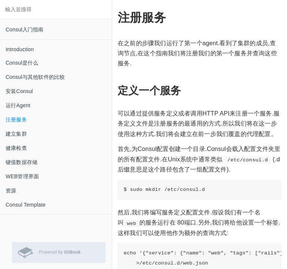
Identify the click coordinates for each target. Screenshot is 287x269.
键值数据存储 (21, 162)
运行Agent (18, 105)
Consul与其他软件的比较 (35, 77)
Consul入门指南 (25, 30)
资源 (11, 191)
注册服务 (16, 120)
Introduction (20, 49)
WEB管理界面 (22, 176)
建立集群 (16, 134)
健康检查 (16, 148)
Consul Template (26, 205)
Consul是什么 (22, 63)
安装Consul (19, 91)
